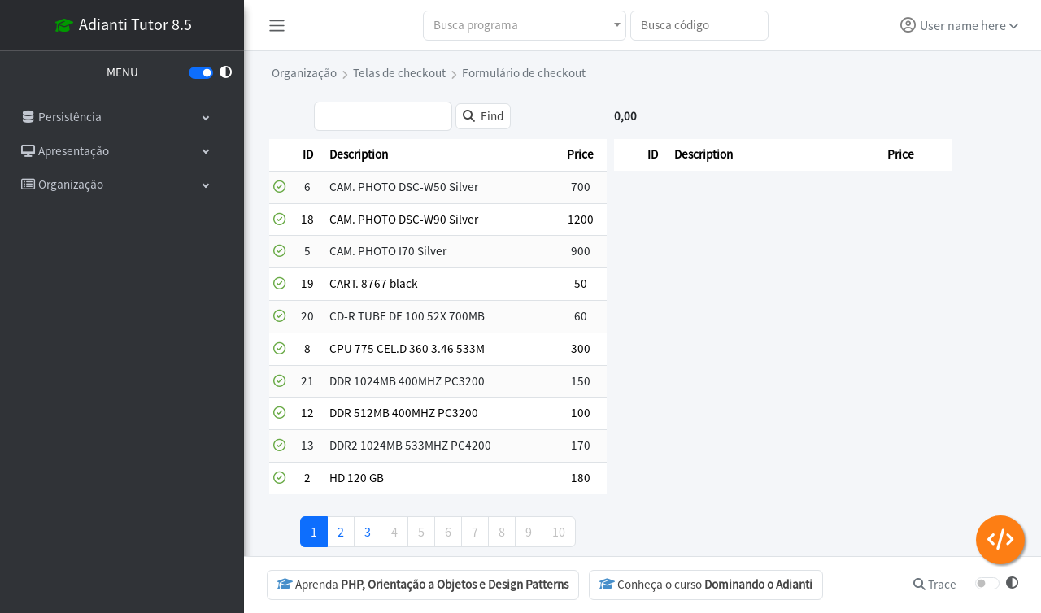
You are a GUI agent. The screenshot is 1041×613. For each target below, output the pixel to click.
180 (580, 477)
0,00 (625, 116)
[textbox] (524, 25)
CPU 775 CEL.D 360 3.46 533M (407, 348)
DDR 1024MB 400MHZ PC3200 (407, 381)
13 (307, 445)
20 (307, 316)
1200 (581, 219)
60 (580, 316)
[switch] (201, 73)
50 (580, 283)
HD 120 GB (356, 477)
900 (580, 251)
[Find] (483, 116)
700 (580, 186)
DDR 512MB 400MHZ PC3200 (403, 412)
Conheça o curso (705, 584)
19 (307, 283)
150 (580, 381)
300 (580, 348)
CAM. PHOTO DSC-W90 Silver (403, 219)
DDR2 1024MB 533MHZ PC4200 (410, 445)
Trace (934, 584)
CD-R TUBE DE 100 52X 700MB (407, 316)
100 (580, 412)
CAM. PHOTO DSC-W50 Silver (403, 186)
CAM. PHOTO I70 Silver (387, 251)
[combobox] (524, 26)
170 (580, 445)
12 (307, 412)
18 (307, 219)
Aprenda (422, 584)
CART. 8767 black (373, 283)
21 (307, 381)
